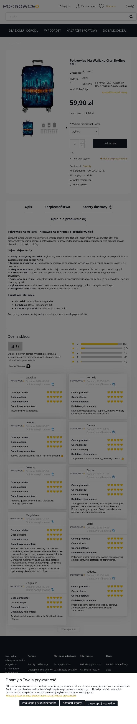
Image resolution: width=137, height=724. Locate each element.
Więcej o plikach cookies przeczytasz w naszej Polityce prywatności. (41, 696)
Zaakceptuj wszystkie (101, 703)
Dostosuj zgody (72, 703)
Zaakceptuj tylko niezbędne (39, 703)
